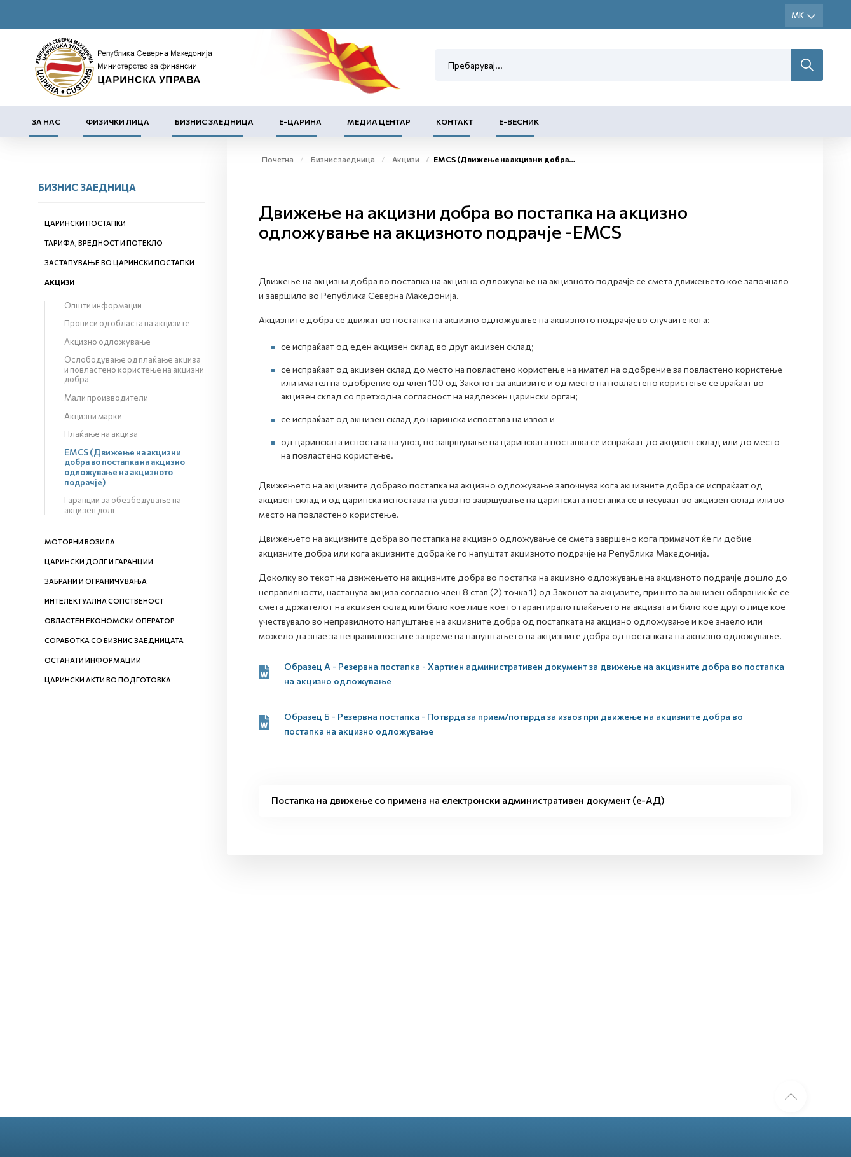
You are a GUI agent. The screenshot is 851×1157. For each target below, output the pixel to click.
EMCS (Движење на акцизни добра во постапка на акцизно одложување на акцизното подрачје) (124, 467)
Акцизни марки (93, 416)
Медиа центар (379, 121)
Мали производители (106, 397)
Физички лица (117, 121)
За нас (46, 121)
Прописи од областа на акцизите (127, 323)
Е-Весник (519, 121)
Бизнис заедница (214, 121)
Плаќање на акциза (101, 434)
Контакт (454, 121)
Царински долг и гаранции (98, 561)
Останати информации (92, 660)
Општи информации (103, 305)
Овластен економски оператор (109, 620)
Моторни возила (79, 541)
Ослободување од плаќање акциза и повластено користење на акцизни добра (134, 369)
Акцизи (59, 282)
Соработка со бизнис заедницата (114, 640)
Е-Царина (300, 121)
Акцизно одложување (107, 341)
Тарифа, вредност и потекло (103, 243)
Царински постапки (85, 223)
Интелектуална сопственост (104, 601)
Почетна (278, 159)
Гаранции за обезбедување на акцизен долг (122, 505)
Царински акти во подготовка (107, 679)
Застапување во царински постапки (119, 262)
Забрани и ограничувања (95, 581)
